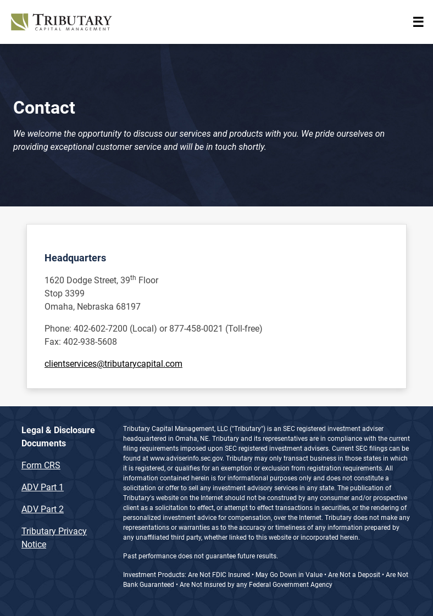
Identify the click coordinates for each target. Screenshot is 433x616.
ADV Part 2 (42, 509)
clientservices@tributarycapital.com (113, 364)
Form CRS (40, 465)
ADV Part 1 (42, 487)
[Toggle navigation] (418, 22)
